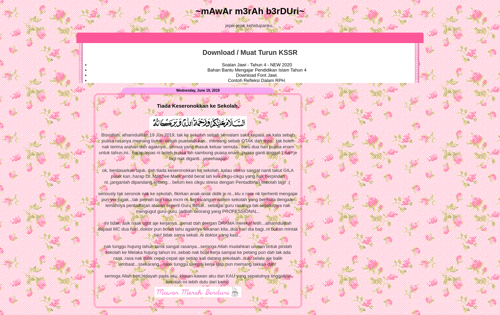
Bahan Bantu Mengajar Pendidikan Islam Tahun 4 (256, 70)
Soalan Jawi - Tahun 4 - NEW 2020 (257, 64)
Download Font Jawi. (257, 75)
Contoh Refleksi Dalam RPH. (257, 80)
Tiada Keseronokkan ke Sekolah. (198, 106)
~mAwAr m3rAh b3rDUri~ (249, 11)
